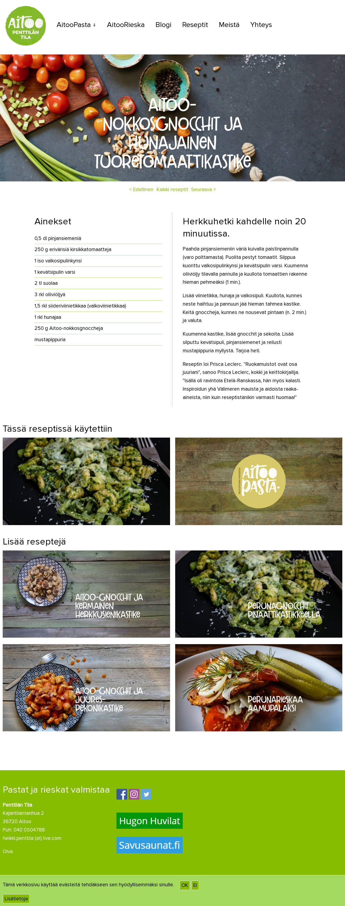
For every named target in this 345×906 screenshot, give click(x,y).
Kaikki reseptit (172, 189)
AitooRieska (126, 24)
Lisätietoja (16, 898)
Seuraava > (203, 189)
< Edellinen (141, 189)
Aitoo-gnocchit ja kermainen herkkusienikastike (109, 606)
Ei (195, 885)
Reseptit (195, 24)
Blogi (163, 24)
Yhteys (261, 24)
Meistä (229, 24)
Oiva (8, 851)
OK (184, 885)
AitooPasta (74, 24)
